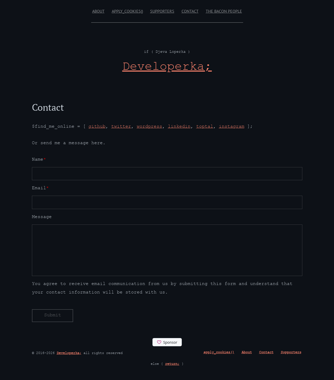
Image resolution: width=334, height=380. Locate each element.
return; (172, 364)
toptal (204, 127)
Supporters (162, 11)
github (97, 127)
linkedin (179, 127)
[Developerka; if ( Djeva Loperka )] (167, 68)
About (98, 11)
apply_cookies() (127, 11)
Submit (52, 316)
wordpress (149, 127)
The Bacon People (224, 11)
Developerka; (69, 353)
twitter (121, 127)
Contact (190, 11)
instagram (231, 127)
